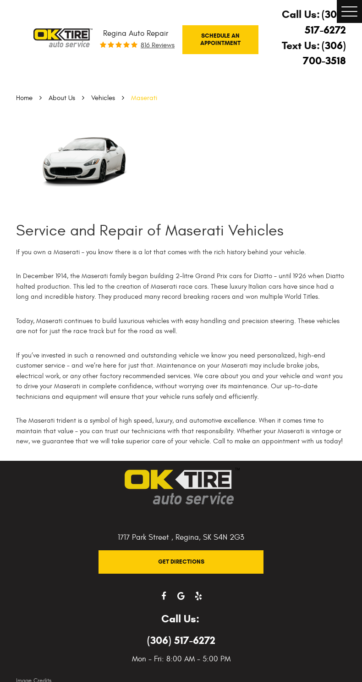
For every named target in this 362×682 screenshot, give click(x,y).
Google (181, 596)
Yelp (198, 596)
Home (24, 98)
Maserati (144, 98)
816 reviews (158, 45)
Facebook (164, 596)
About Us (62, 98)
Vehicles (103, 98)
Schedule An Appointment (220, 39)
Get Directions (181, 561)
